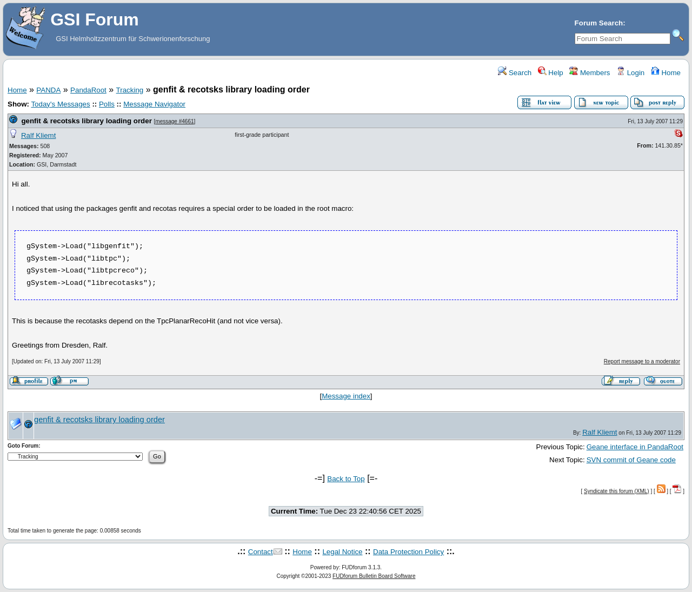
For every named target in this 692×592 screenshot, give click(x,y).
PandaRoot (88, 90)
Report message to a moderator (642, 361)
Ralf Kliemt (38, 135)
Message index (346, 396)
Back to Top (345, 479)
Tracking (130, 90)
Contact (260, 552)
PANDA (48, 90)
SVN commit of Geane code (631, 460)
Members (589, 73)
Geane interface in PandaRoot (635, 447)
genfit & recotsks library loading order (86, 121)
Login (630, 73)
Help (550, 73)
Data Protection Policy (408, 552)
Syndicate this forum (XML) (616, 491)
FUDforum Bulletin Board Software (373, 576)
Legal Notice (342, 552)
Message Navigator (154, 104)
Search (514, 73)
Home (666, 73)
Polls (107, 104)
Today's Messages (60, 104)
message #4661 (174, 121)
